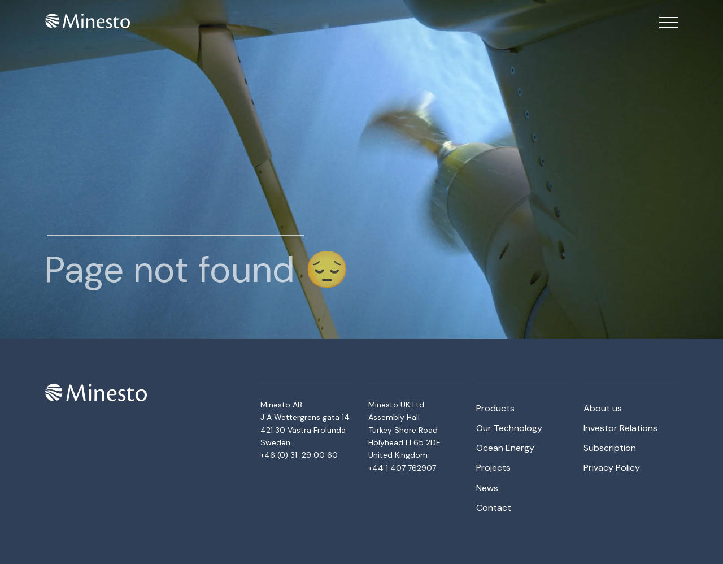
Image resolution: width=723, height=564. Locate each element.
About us (602, 408)
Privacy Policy (611, 468)
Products (495, 408)
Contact (493, 508)
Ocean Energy (505, 448)
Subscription (609, 448)
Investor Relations (620, 428)
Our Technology (509, 428)
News (487, 488)
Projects (493, 468)
